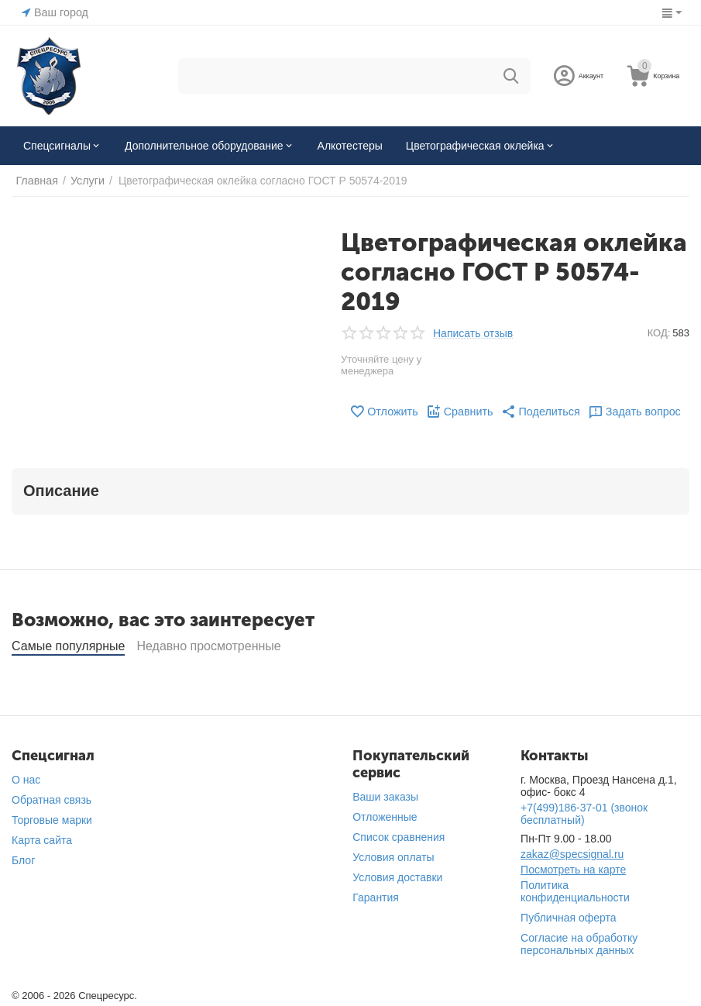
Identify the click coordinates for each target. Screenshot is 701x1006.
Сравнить (460, 411)
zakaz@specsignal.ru (572, 854)
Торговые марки (52, 820)
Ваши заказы (385, 797)
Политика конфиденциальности (575, 891)
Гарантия (375, 897)
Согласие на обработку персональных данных (579, 944)
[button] (540, 411)
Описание (61, 490)
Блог (23, 860)
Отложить (386, 411)
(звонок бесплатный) (584, 813)
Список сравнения (398, 837)
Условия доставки (397, 877)
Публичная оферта (569, 917)
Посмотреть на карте (573, 869)
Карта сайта (42, 840)
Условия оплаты (393, 857)
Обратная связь (51, 800)
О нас (26, 779)
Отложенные (384, 817)
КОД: (659, 333)
